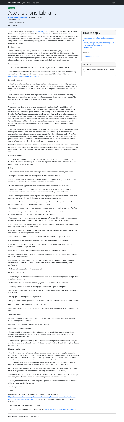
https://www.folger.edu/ (40, 31)
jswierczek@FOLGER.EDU (92, 57)
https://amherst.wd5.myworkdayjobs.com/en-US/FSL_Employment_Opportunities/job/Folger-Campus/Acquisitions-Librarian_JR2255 (98, 42)
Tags (28, 3)
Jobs (24, 3)
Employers (35, 3)
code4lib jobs (14, 2)
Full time (11, 8)
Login (113, 3)
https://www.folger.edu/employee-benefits (23, 76)
